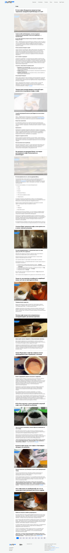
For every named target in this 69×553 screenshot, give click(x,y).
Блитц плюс (9, 2)
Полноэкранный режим (45, 31)
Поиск (51, 2)
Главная (12, 544)
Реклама (46, 2)
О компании (40, 2)
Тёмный (62, 2)
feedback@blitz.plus (51, 550)
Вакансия (34, 2)
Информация (43, 31)
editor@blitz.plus (53, 546)
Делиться (46, 31)
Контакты (56, 2)
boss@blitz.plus (57, 547)
